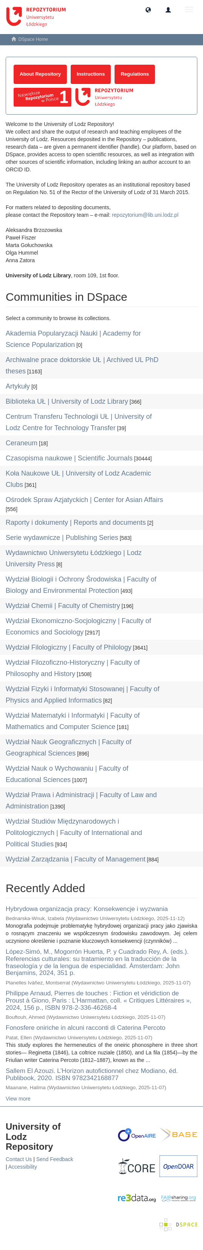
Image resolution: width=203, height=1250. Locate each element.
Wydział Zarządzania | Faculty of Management (76, 859)
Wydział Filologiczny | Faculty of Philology (69, 647)
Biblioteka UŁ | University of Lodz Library (67, 401)
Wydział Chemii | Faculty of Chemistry (63, 605)
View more (18, 1099)
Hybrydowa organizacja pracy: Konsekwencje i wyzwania (87, 909)
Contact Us (19, 1159)
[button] (148, 9)
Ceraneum (21, 443)
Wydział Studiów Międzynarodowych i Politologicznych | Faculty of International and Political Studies (74, 833)
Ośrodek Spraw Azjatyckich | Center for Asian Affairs (84, 500)
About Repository (40, 74)
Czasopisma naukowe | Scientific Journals (69, 458)
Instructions (91, 74)
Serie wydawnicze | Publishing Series (62, 537)
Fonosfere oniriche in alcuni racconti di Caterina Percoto (85, 1027)
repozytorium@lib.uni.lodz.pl (145, 215)
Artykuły (18, 386)
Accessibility (22, 1167)
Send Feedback (54, 1159)
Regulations (135, 74)
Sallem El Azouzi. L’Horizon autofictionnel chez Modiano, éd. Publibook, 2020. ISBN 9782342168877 (92, 1074)
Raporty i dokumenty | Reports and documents (76, 522)
